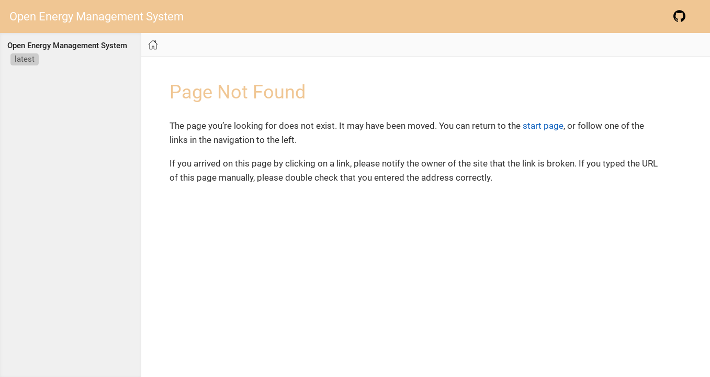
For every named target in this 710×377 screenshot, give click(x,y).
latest (25, 59)
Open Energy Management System (96, 17)
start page (543, 125)
